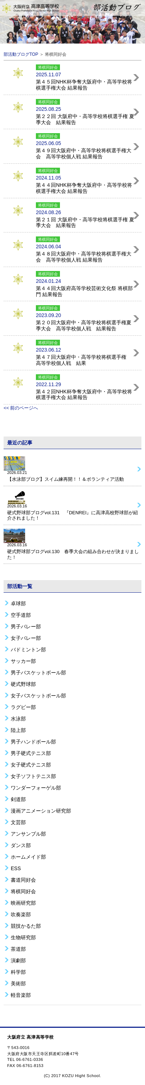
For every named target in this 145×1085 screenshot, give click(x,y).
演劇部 (18, 960)
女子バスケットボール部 (38, 695)
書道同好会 (23, 879)
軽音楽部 (21, 995)
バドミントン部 (28, 649)
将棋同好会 (23, 891)
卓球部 (18, 603)
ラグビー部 (23, 707)
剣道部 (18, 799)
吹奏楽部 (21, 914)
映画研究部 (23, 902)
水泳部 (18, 718)
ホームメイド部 (28, 856)
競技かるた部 (26, 925)
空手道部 (21, 615)
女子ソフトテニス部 (33, 776)
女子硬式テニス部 (31, 764)
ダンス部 (21, 845)
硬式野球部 (23, 684)
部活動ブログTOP (21, 54)
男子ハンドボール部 (33, 741)
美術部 (18, 983)
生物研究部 (23, 937)
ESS (16, 868)
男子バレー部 (26, 626)
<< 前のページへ (21, 408)
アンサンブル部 (28, 833)
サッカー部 (23, 661)
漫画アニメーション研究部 (41, 810)
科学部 (18, 972)
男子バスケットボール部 (38, 672)
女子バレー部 (26, 638)
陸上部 (18, 730)
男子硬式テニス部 (31, 753)
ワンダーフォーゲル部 (36, 787)
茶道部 (18, 948)
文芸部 (18, 822)
